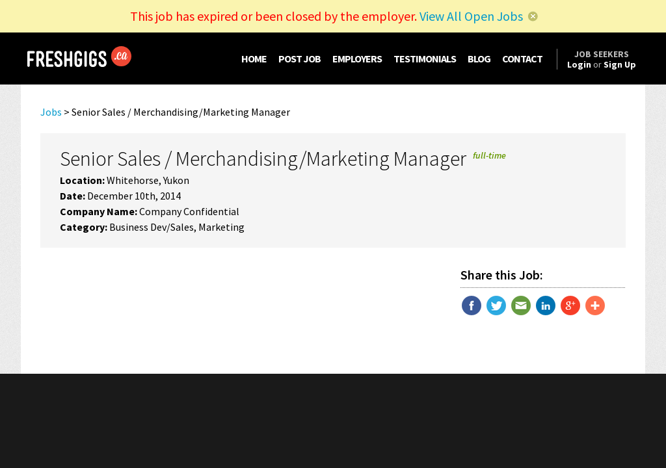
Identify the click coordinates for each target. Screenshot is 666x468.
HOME (254, 58)
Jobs (51, 111)
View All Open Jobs (471, 16)
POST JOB (299, 58)
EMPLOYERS (357, 58)
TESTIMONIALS (424, 58)
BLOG (479, 58)
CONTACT (522, 58)
